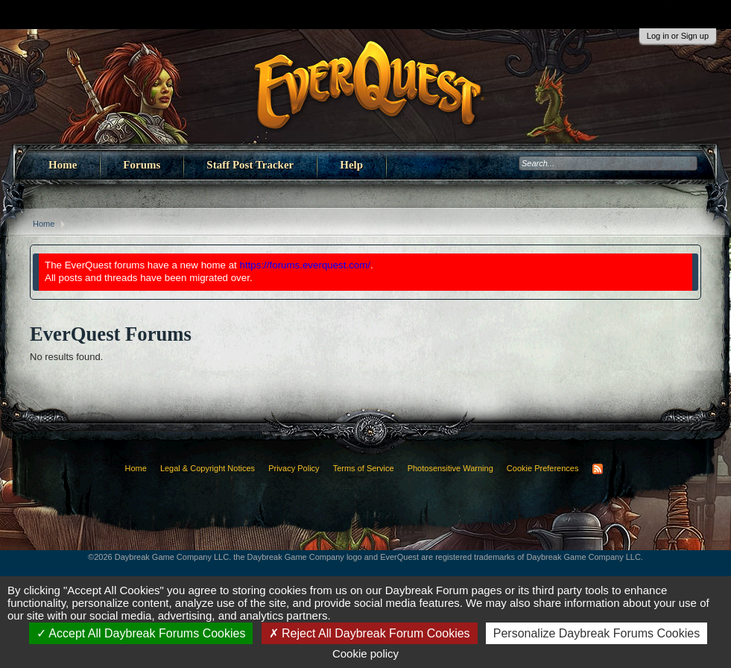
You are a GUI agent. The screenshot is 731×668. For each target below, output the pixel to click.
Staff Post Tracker (250, 165)
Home (62, 165)
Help (351, 165)
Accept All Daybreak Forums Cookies (141, 633)
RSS (597, 469)
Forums (141, 165)
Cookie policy (365, 653)
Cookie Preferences (543, 468)
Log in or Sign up (678, 35)
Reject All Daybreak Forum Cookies (369, 633)
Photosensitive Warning (450, 468)
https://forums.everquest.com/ (305, 265)
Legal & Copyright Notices (207, 468)
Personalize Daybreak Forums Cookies (596, 633)
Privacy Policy (293, 468)
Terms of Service (363, 468)
